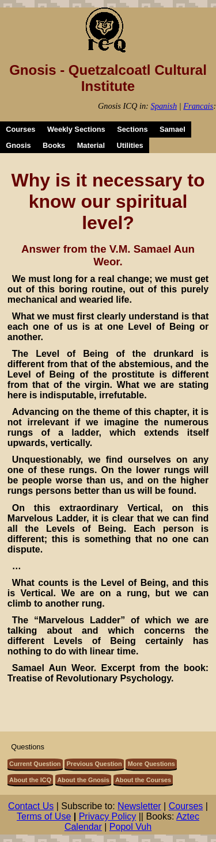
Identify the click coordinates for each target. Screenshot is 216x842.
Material (91, 145)
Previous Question (94, 763)
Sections (132, 129)
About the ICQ (30, 779)
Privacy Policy (108, 816)
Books (54, 145)
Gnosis (18, 145)
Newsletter (139, 806)
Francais (198, 106)
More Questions (151, 763)
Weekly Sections (76, 129)
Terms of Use (44, 816)
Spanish (164, 106)
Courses (20, 129)
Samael (172, 129)
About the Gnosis (83, 779)
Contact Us (31, 806)
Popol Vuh (130, 827)
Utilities (130, 145)
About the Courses (143, 779)
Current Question (34, 763)
